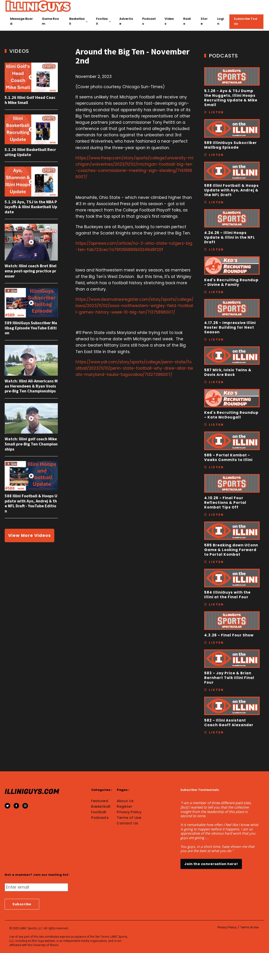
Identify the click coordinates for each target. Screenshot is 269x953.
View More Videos (29, 535)
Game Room (50, 21)
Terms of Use (129, 817)
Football (102, 21)
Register (124, 806)
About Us (125, 800)
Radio (187, 21)
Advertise (126, 21)
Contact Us (127, 823)
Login (220, 21)
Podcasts (149, 21)
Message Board (21, 21)
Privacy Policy (129, 812)
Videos (169, 21)
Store (204, 21)
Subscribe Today (245, 21)
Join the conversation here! (211, 864)
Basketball (77, 21)
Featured (99, 800)
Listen (216, 112)
